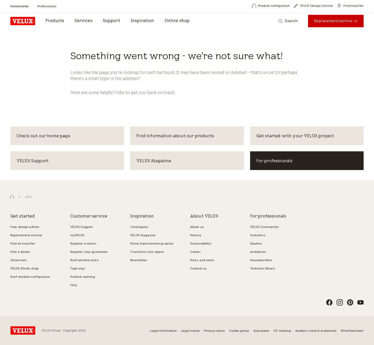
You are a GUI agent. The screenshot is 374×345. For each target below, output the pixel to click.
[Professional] (46, 6)
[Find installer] (350, 6)
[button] (12, 197)
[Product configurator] (271, 6)
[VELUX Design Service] (313, 6)
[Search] (288, 21)
